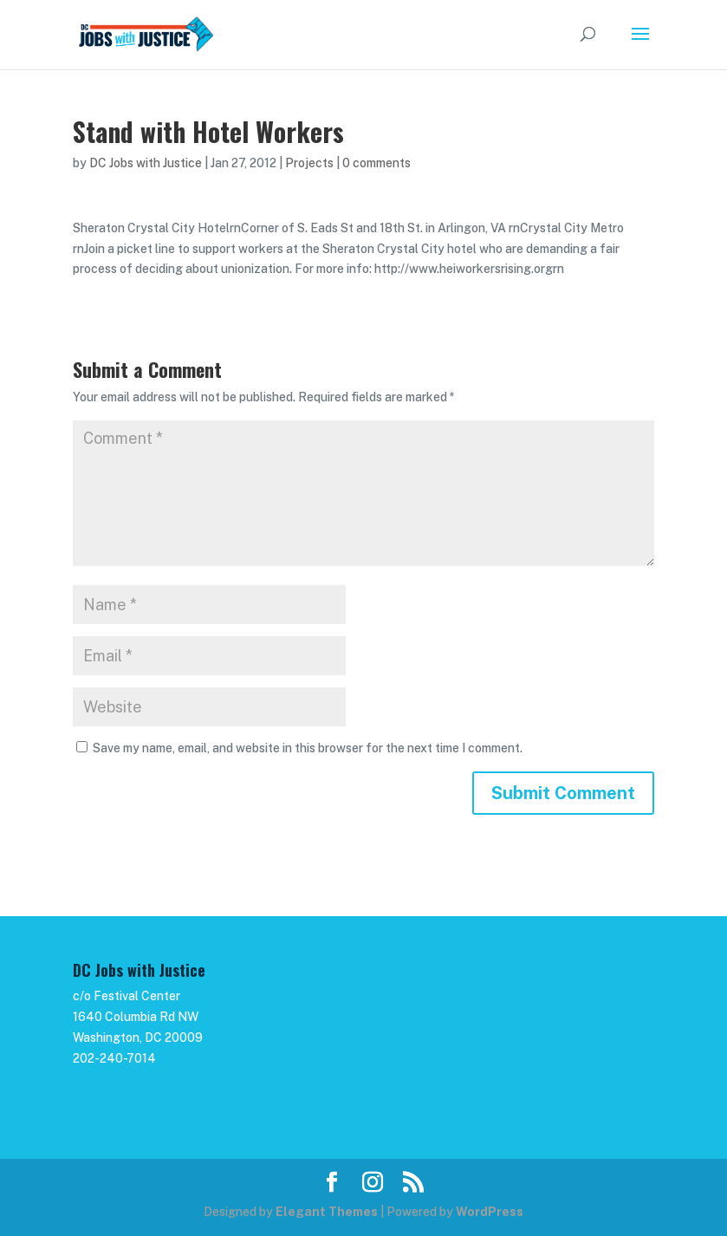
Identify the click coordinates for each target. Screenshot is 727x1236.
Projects (309, 163)
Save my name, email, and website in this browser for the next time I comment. (308, 748)
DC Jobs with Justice (145, 163)
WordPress (489, 1212)
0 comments (376, 163)
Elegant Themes (327, 1212)
